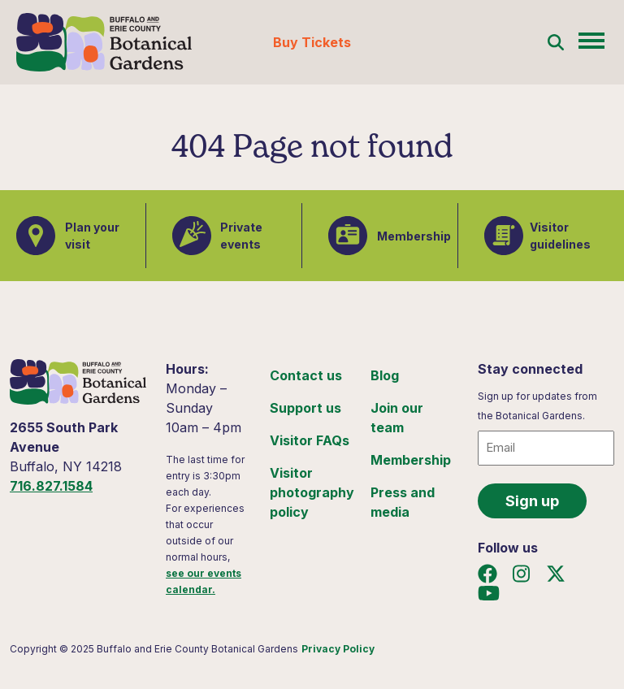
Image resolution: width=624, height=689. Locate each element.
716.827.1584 (51, 486)
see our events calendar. (203, 581)
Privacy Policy (338, 649)
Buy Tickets (312, 42)
